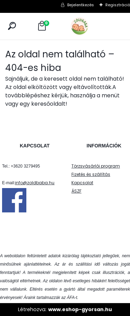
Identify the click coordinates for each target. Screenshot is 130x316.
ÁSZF (76, 191)
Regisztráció (117, 5)
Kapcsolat (82, 183)
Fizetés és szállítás (90, 174)
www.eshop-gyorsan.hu (80, 309)
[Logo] (95, 26)
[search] (12, 26)
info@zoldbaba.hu (34, 183)
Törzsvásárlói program (95, 166)
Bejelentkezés (80, 5)
